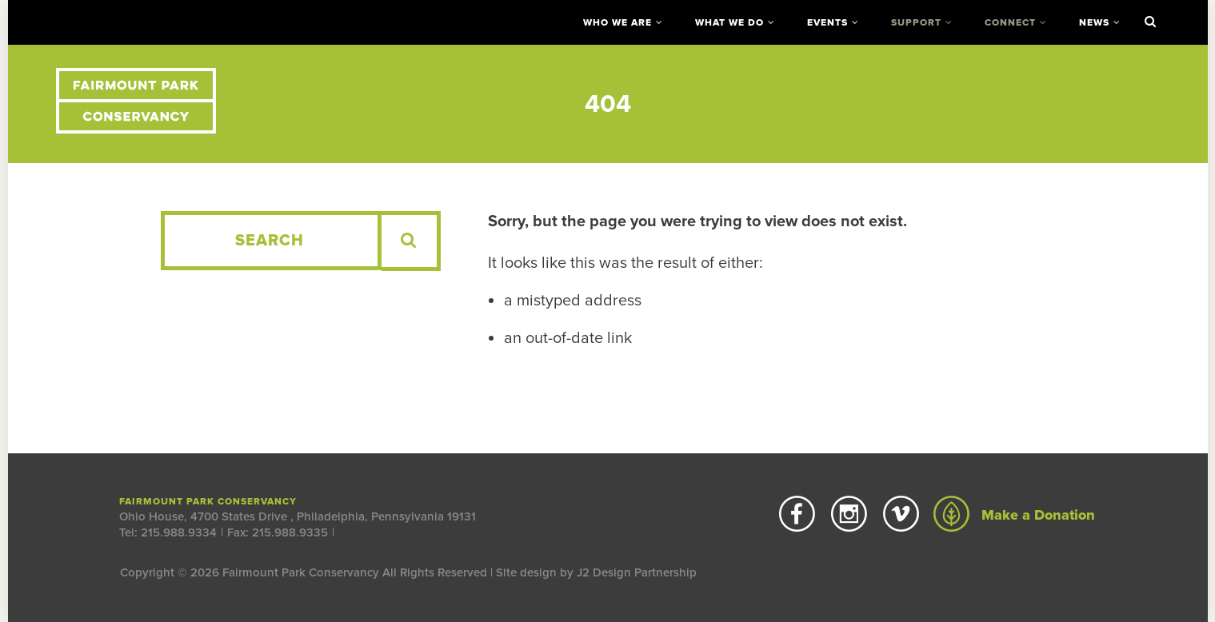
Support (916, 22)
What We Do (729, 22)
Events (827, 22)
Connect (1010, 22)
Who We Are (617, 22)
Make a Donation (1014, 515)
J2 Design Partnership (637, 572)
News (1094, 22)
